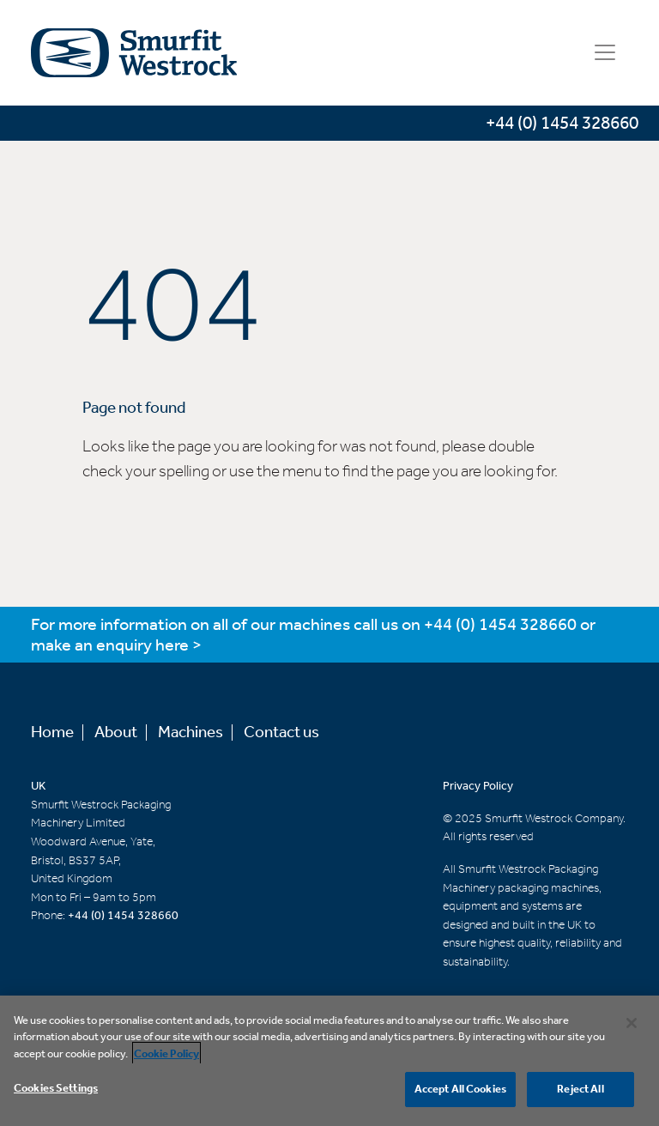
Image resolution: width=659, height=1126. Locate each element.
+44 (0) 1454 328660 (500, 625)
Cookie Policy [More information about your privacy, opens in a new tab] (166, 1058)
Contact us (281, 732)
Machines (190, 732)
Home (52, 732)
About (115, 732)
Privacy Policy (478, 786)
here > (178, 646)
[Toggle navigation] (605, 52)
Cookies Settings (56, 1093)
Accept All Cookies (460, 1094)
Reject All (580, 1094)
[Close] (631, 1027)
